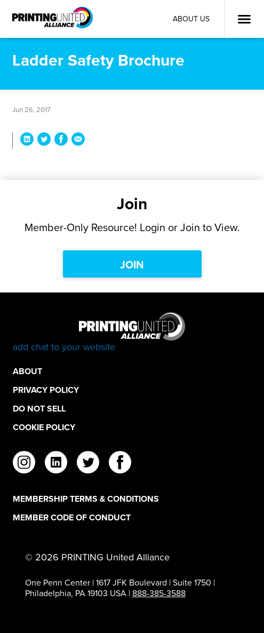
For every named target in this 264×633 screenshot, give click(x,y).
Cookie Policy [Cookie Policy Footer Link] (44, 427)
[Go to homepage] (132, 332)
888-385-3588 (159, 593)
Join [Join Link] (132, 264)
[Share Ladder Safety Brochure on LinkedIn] (27, 140)
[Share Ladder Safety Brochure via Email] (78, 140)
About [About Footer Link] (27, 371)
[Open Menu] (244, 19)
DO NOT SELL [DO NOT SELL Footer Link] (39, 408)
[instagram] (24, 464)
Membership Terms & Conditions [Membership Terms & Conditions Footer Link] (86, 499)
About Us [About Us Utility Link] (191, 18)
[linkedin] (56, 464)
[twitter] (88, 464)
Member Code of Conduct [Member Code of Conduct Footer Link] (72, 517)
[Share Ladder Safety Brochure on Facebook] (61, 140)
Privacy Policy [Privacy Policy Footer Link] (46, 390)
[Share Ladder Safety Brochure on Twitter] (44, 140)
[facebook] (120, 464)
